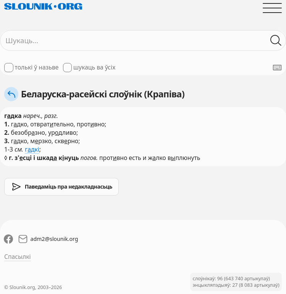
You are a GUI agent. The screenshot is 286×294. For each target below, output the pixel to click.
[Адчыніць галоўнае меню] (272, 8)
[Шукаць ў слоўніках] (276, 40)
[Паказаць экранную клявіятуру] (277, 67)
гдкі (32, 149)
